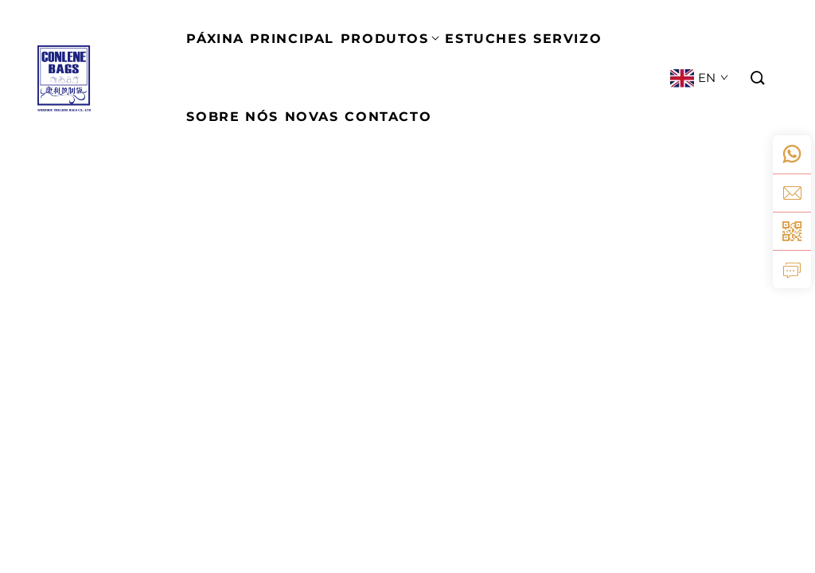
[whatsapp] (792, 154)
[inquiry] (792, 269)
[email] (792, 192)
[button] (758, 78)
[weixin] (792, 231)
